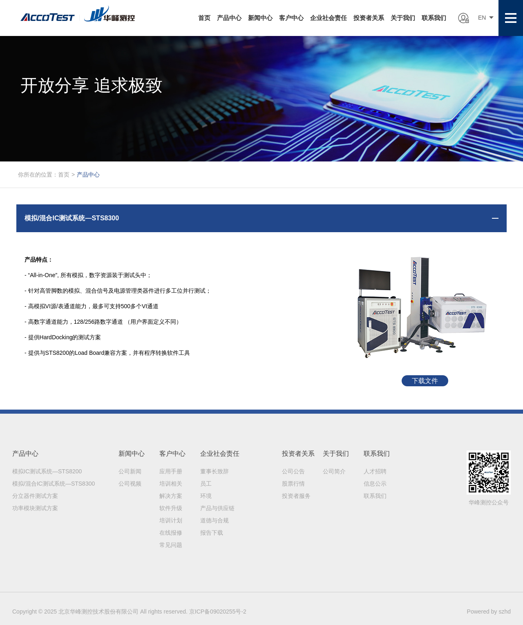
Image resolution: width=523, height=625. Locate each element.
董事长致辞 (214, 471)
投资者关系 (368, 17)
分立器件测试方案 (35, 496)
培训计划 (170, 520)
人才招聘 (375, 471)
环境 (206, 496)
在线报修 (170, 532)
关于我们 (403, 17)
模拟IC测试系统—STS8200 (47, 471)
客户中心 (291, 17)
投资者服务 (296, 496)
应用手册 (170, 471)
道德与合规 (214, 520)
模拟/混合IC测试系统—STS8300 (53, 483)
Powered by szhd (489, 611)
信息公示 (375, 483)
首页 (204, 17)
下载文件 (425, 380)
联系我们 (434, 17)
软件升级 (170, 508)
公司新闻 (129, 471)
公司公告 (293, 471)
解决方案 (170, 496)
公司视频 (129, 483)
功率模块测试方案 (35, 508)
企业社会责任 (328, 17)
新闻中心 (260, 17)
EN (482, 17)
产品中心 (229, 17)
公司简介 (334, 471)
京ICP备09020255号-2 (217, 611)
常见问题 (170, 545)
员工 (206, 483)
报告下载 (211, 532)
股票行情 (293, 483)
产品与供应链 (217, 508)
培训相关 (170, 483)
